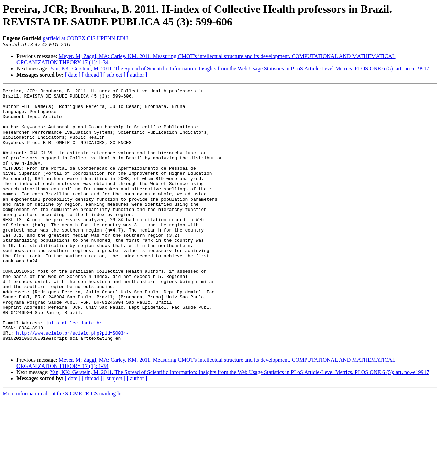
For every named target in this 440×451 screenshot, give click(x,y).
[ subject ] (114, 75)
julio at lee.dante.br (74, 370)
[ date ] (72, 75)
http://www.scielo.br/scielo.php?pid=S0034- (72, 382)
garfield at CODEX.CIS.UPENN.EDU (85, 38)
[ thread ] (92, 75)
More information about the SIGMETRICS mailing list (63, 445)
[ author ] (137, 75)
